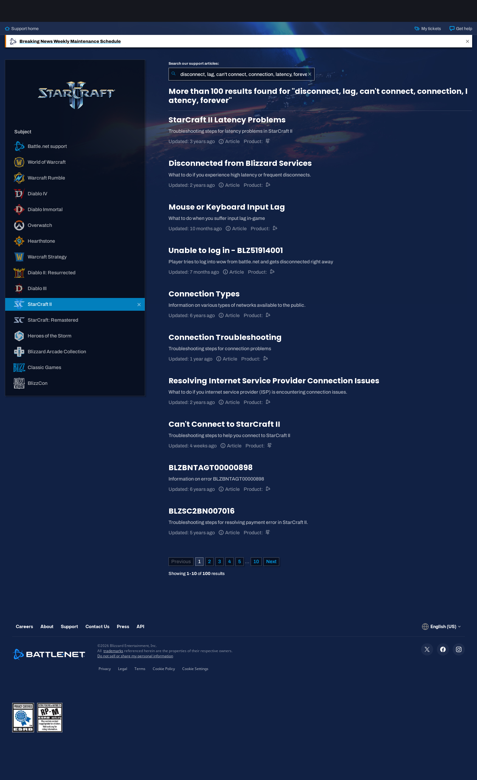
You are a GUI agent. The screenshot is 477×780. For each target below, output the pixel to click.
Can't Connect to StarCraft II (224, 424)
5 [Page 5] (239, 561)
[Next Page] (271, 561)
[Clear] (310, 74)
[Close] (467, 41)
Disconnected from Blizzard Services (240, 163)
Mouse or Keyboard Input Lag (227, 207)
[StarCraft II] (268, 141)
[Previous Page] (181, 561)
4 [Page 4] (229, 561)
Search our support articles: (194, 63)
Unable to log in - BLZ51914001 (226, 250)
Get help (461, 28)
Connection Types (204, 294)
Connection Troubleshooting (225, 337)
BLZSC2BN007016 (202, 511)
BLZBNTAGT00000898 (211, 467)
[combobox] (242, 74)
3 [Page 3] (219, 561)
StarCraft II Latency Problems (227, 120)
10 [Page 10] (256, 561)
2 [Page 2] (209, 561)
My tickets (428, 28)
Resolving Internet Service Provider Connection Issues (274, 380)
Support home (22, 28)
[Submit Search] (173, 74)
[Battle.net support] (268, 185)
